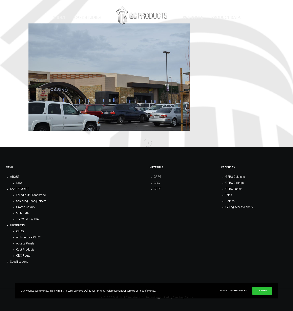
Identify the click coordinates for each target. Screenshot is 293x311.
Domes (229, 201)
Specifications (19, 261)
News (19, 183)
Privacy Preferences (233, 291)
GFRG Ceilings (234, 183)
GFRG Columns (235, 177)
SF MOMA (22, 213)
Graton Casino (25, 207)
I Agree (262, 291)
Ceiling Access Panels (239, 207)
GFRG (20, 231)
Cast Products (25, 249)
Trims (228, 195)
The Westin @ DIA (27, 219)
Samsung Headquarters (31, 201)
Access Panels (25, 243)
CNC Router (24, 255)
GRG (157, 183)
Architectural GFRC (28, 237)
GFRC (157, 189)
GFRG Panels (233, 189)
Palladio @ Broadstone (31, 195)
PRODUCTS (17, 225)
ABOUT (14, 177)
